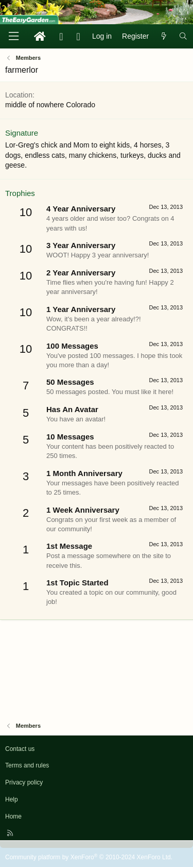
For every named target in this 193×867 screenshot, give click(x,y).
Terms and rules (27, 765)
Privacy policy (24, 782)
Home (13, 816)
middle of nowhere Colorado (50, 105)
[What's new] (163, 36)
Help (11, 799)
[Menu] (13, 36)
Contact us (19, 749)
